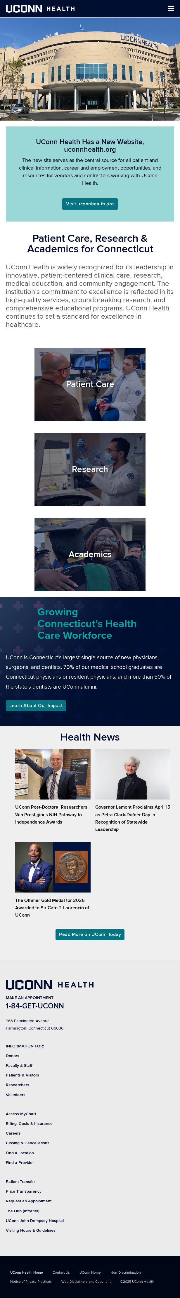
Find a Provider (20, 1162)
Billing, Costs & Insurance (29, 1123)
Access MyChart (21, 1113)
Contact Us (61, 1272)
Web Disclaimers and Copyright (86, 1282)
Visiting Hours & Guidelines (31, 1230)
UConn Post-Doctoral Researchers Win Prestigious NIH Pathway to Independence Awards (51, 814)
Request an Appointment (28, 1201)
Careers (13, 1133)
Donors (12, 1055)
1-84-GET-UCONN (35, 1006)
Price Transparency (23, 1191)
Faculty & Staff (19, 1065)
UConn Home (90, 1272)
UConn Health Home (26, 1272)
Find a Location (20, 1152)
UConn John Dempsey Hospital (35, 1220)
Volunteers (15, 1094)
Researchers (17, 1084)
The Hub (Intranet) (22, 1211)
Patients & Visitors (22, 1075)
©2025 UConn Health (137, 1282)
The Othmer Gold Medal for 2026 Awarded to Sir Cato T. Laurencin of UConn (52, 908)
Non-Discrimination (125, 1272)
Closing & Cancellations (27, 1142)
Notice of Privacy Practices (31, 1282)
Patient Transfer (20, 1181)
